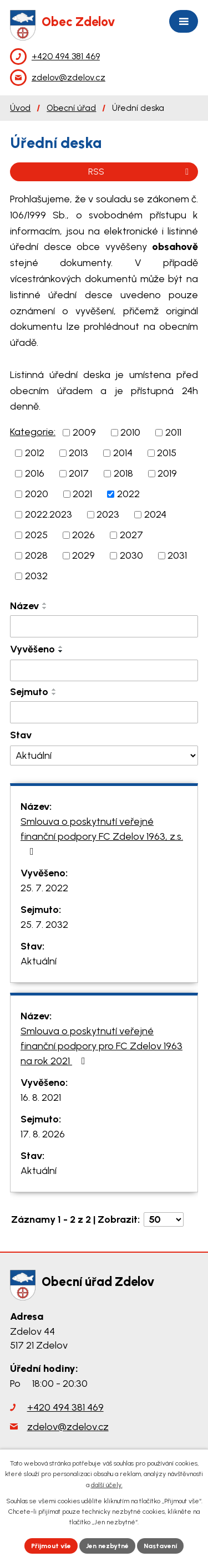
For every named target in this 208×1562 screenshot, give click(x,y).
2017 (79, 473)
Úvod (20, 108)
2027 (131, 535)
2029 (83, 555)
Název (24, 606)
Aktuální (39, 961)
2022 (128, 494)
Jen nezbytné (107, 1546)
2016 (34, 473)
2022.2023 (48, 514)
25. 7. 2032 (44, 924)
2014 (123, 453)
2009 (84, 432)
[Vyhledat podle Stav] (104, 756)
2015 (166, 453)
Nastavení (160, 1546)
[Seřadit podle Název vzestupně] (45, 603)
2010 (130, 432)
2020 (36, 494)
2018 (123, 473)
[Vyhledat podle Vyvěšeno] (104, 671)
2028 (36, 555)
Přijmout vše (51, 1546)
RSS (140, 171)
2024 (155, 514)
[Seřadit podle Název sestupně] (45, 608)
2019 (167, 473)
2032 (36, 576)
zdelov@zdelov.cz (68, 1427)
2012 (34, 453)
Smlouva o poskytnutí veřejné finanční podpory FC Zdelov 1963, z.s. (102, 835)
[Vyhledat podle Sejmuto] (104, 712)
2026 (83, 535)
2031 (177, 555)
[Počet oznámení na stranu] (164, 1219)
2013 (78, 453)
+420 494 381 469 (65, 1407)
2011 (173, 432)
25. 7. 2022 (44, 888)
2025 (36, 535)
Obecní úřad (71, 108)
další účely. (107, 1485)
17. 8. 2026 (43, 1134)
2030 (131, 555)
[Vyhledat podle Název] (104, 626)
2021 (82, 494)
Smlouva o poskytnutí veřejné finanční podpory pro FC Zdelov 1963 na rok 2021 (101, 1046)
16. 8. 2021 (41, 1097)
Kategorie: (32, 432)
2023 (108, 514)
